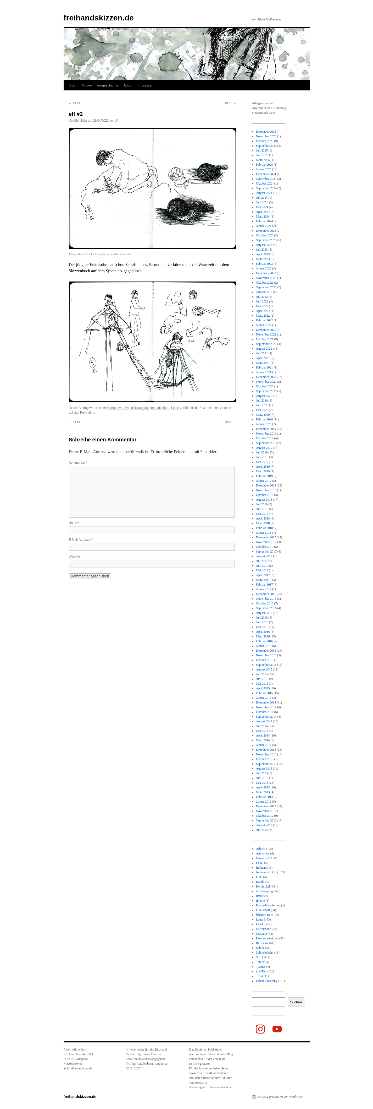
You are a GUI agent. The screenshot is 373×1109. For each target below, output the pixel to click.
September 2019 (266, 443)
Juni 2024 (262, 202)
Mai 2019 (262, 462)
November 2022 (266, 278)
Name (74, 523)
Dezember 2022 (266, 273)
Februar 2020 (264, 419)
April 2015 (263, 688)
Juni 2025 (262, 155)
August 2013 (264, 768)
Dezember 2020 (266, 377)
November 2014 (266, 707)
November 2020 (266, 381)
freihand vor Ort (118, 408)
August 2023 (264, 245)
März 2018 (263, 523)
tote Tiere (262, 971)
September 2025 (266, 146)
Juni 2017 (262, 565)
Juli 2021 (262, 353)
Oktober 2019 (264, 438)
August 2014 (264, 721)
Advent (260, 849)
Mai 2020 (262, 410)
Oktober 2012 (264, 816)
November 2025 (266, 136)
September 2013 (266, 764)
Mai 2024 (262, 207)
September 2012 (266, 820)
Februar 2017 (264, 584)
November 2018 (266, 490)
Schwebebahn (265, 952)
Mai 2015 (262, 683)
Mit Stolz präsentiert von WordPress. (280, 1097)
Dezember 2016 (266, 594)
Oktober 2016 (264, 603)
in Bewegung (140, 408)
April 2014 (263, 735)
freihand (261, 867)
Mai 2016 (262, 627)
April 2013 (263, 787)
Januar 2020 (263, 424)
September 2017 (266, 551)
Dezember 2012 (266, 806)
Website (74, 556)
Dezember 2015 (266, 650)
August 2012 (264, 825)
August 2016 (264, 613)
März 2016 (263, 636)
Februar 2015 (264, 693)
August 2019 (264, 448)
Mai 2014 (262, 731)
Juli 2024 (262, 197)
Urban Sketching (266, 981)
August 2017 (264, 556)
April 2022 (263, 311)
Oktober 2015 (264, 660)
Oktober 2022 (264, 282)
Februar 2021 (264, 367)
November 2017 (266, 542)
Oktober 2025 (264, 141)
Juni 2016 (262, 622)
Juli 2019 (262, 452)
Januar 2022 (263, 325)
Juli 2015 (262, 674)
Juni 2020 (262, 405)
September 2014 (266, 716)
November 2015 (266, 655)
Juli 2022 (262, 297)
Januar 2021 (263, 372)
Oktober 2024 (264, 183)
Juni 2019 (262, 457)
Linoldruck (263, 924)
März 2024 (263, 216)
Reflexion (262, 943)
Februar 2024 (264, 221)
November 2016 (266, 599)
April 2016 (263, 632)
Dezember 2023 (266, 230)
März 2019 (263, 471)
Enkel (259, 863)
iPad (258, 896)
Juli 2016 (262, 617)
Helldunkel (263, 886)
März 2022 (263, 315)
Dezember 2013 (266, 749)
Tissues (260, 967)
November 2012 (266, 811)
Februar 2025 (264, 164)
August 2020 (264, 396)
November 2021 (266, 334)
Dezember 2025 (266, 131)
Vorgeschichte (107, 85)
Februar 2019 (264, 476)
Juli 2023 (262, 249)
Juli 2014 (262, 726)
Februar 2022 (264, 320)
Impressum (146, 85)
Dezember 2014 (266, 702)
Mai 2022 (262, 306)
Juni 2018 (262, 509)
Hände (260, 882)
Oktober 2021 (264, 339)
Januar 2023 (263, 268)
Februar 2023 (264, 264)
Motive (87, 85)
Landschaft (263, 910)
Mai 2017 (262, 570)
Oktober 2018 (264, 495)
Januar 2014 (263, 745)
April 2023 (263, 254)
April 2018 (263, 518)
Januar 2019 (263, 481)
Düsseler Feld (264, 858)
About (128, 85)
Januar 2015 (263, 698)
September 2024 (266, 188)
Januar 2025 (263, 169)
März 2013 (263, 792)
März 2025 (263, 160)
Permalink (87, 412)
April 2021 (263, 358)
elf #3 (230, 103)
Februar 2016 (264, 641)
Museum (261, 933)
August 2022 (264, 292)
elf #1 (75, 103)
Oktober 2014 (264, 712)
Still (258, 957)
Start (72, 85)
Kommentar (78, 462)
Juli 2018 (262, 504)
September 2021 (266, 344)
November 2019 (266, 433)
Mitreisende (263, 929)
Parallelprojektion (267, 938)
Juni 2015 (262, 679)
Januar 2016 (263, 646)
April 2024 (263, 212)
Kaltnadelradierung (268, 905)
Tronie (260, 976)
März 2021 (263, 363)
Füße (259, 877)
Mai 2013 (262, 783)
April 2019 (263, 466)
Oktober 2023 (264, 235)
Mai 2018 (262, 514)
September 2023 (266, 240)
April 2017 (263, 575)
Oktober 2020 (264, 386)
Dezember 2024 (266, 174)
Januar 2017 (263, 589)
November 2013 (266, 754)
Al (116, 120)
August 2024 (264, 193)
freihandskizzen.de (99, 17)
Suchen (296, 1002)
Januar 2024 (263, 226)
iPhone (260, 900)
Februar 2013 (264, 797)
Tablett (260, 962)
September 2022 (266, 287)
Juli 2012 (262, 830)
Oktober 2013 (264, 759)
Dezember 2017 (266, 537)
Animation (262, 853)
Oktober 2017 (264, 547)
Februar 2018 (264, 528)
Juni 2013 (262, 778)
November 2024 (266, 179)
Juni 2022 (262, 301)
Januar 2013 (263, 801)
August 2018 (264, 499)
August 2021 (264, 348)
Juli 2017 (262, 561)
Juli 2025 (262, 150)
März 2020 (263, 414)
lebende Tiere (160, 408)
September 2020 (266, 391)
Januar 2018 (263, 532)
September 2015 (266, 665)
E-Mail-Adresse (80, 540)
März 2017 (263, 580)
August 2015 (264, 669)
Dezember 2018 (266, 485)
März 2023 (263, 259)
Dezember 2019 (266, 429)
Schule (260, 948)
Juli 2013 (262, 773)
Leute (175, 408)
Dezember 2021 (266, 330)
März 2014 (263, 740)
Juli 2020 (262, 400)
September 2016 (266, 608)
